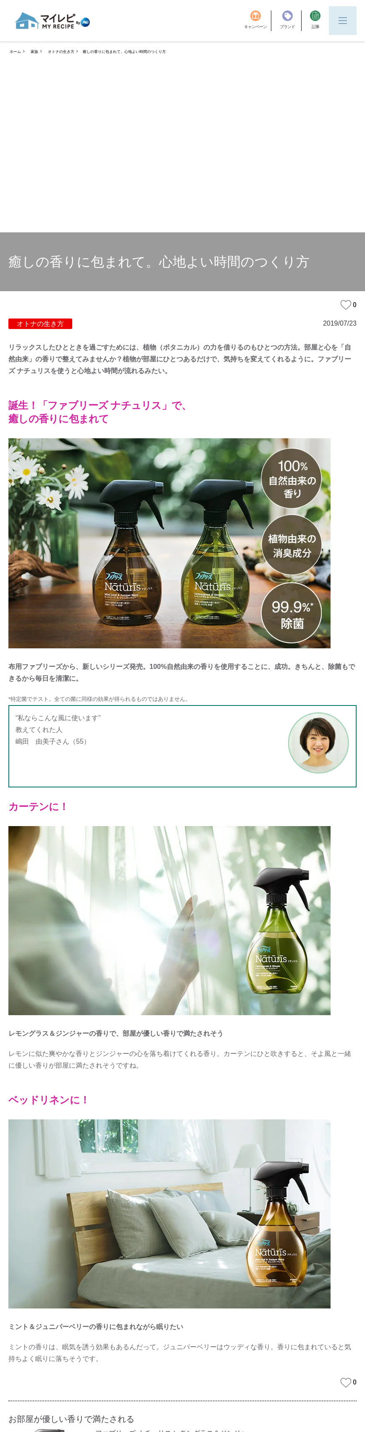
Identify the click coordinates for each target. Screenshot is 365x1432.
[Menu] (343, 20)
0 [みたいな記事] (349, 305)
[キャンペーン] (257, 21)
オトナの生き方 (61, 52)
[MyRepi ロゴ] (52, 20)
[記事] (315, 21)
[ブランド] (291, 21)
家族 (34, 52)
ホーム (15, 52)
